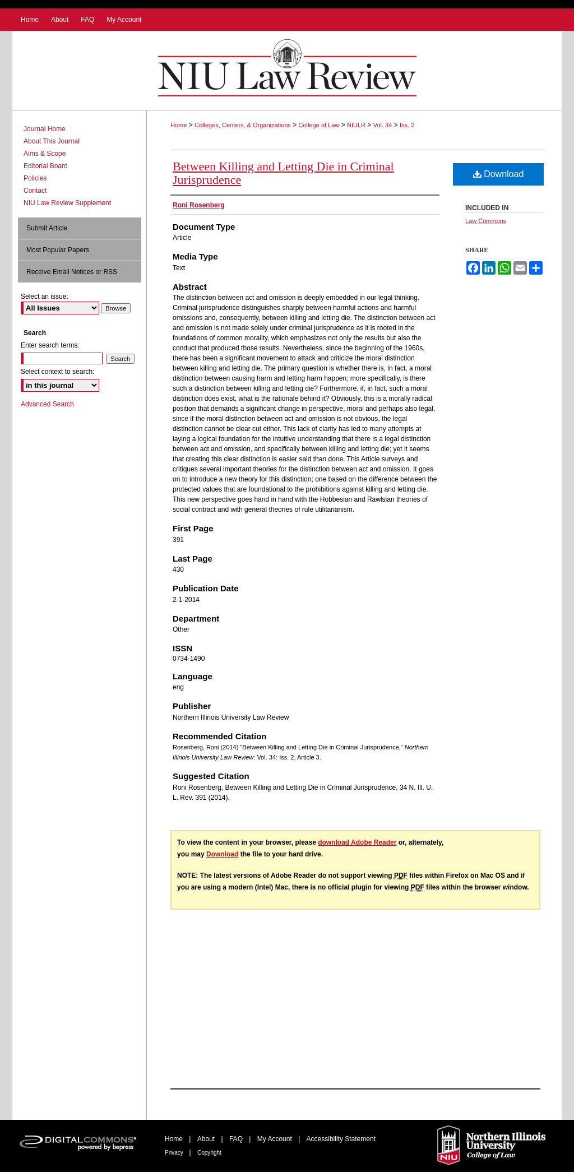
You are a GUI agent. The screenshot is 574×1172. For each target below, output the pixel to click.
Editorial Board (46, 166)
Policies (35, 178)
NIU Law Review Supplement (67, 203)
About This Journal (52, 141)
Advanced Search (47, 404)
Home (178, 125)
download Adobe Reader (357, 842)
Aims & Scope (45, 153)
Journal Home (45, 129)
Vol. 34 (382, 125)
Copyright (209, 1153)
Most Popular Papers (57, 250)
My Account (275, 1139)
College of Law (319, 125)
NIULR (356, 125)
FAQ (236, 1139)
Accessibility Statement (341, 1139)
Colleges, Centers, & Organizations (243, 125)
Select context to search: (57, 372)
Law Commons (485, 220)
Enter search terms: (50, 345)
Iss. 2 (407, 125)
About (207, 1139)
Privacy (175, 1153)
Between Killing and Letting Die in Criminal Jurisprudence (283, 173)
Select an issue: (44, 296)
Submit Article (46, 228)
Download (498, 174)
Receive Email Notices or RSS (71, 272)
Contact (35, 190)
